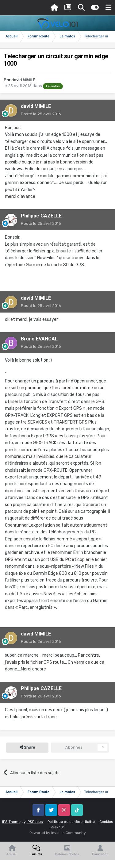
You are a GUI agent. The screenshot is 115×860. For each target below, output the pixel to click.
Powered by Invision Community (57, 833)
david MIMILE (23, 80)
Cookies (106, 822)
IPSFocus (35, 822)
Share (27, 747)
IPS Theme (11, 822)
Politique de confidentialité (71, 822)
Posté (41, 114)
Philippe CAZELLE (41, 216)
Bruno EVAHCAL (39, 339)
